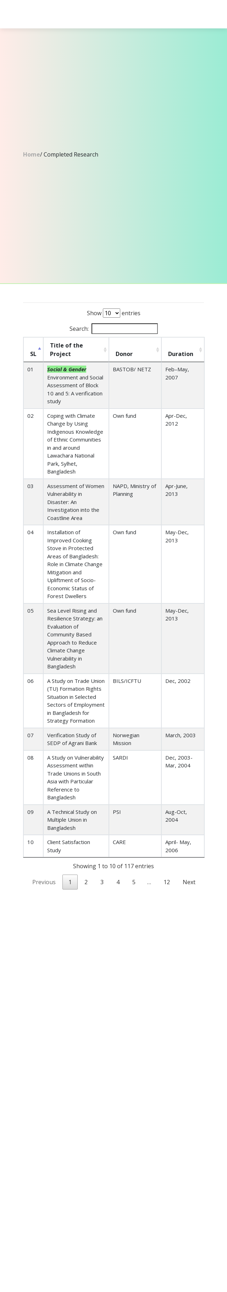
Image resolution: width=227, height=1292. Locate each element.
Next (189, 882)
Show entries (113, 313)
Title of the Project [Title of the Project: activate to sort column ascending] (66, 349)
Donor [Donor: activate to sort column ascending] (124, 354)
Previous (44, 882)
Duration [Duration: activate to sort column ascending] (180, 354)
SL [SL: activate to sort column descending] (33, 354)
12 (167, 882)
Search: (114, 328)
